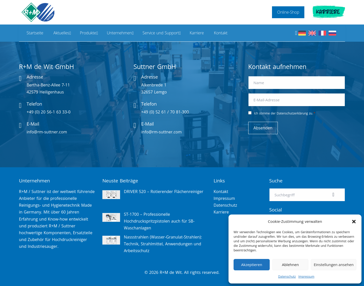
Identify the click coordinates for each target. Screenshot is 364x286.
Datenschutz (287, 276)
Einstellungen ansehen (334, 264)
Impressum (306, 276)
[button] (353, 221)
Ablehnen (290, 264)
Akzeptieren (251, 264)
